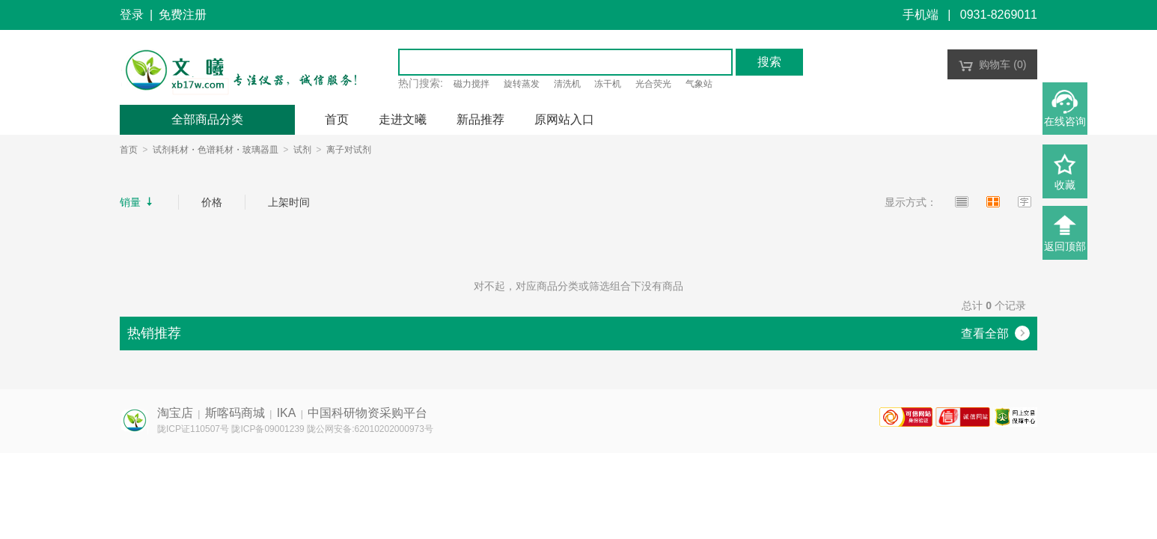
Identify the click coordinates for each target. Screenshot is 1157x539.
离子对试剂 (348, 149)
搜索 (769, 61)
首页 (129, 149)
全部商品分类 (207, 119)
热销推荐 (154, 333)
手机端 (920, 14)
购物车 (993, 64)
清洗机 (567, 84)
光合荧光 (653, 84)
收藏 (1064, 185)
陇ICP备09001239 (267, 429)
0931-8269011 (998, 14)
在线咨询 (1065, 121)
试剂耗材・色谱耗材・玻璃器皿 (215, 149)
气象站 (699, 84)
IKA (286, 412)
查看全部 (995, 333)
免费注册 (183, 14)
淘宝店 (175, 412)
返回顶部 (1065, 246)
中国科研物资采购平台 (367, 412)
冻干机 (607, 84)
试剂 (302, 149)
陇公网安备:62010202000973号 (370, 429)
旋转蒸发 (522, 84)
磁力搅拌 (471, 84)
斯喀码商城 (235, 412)
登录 (132, 14)
